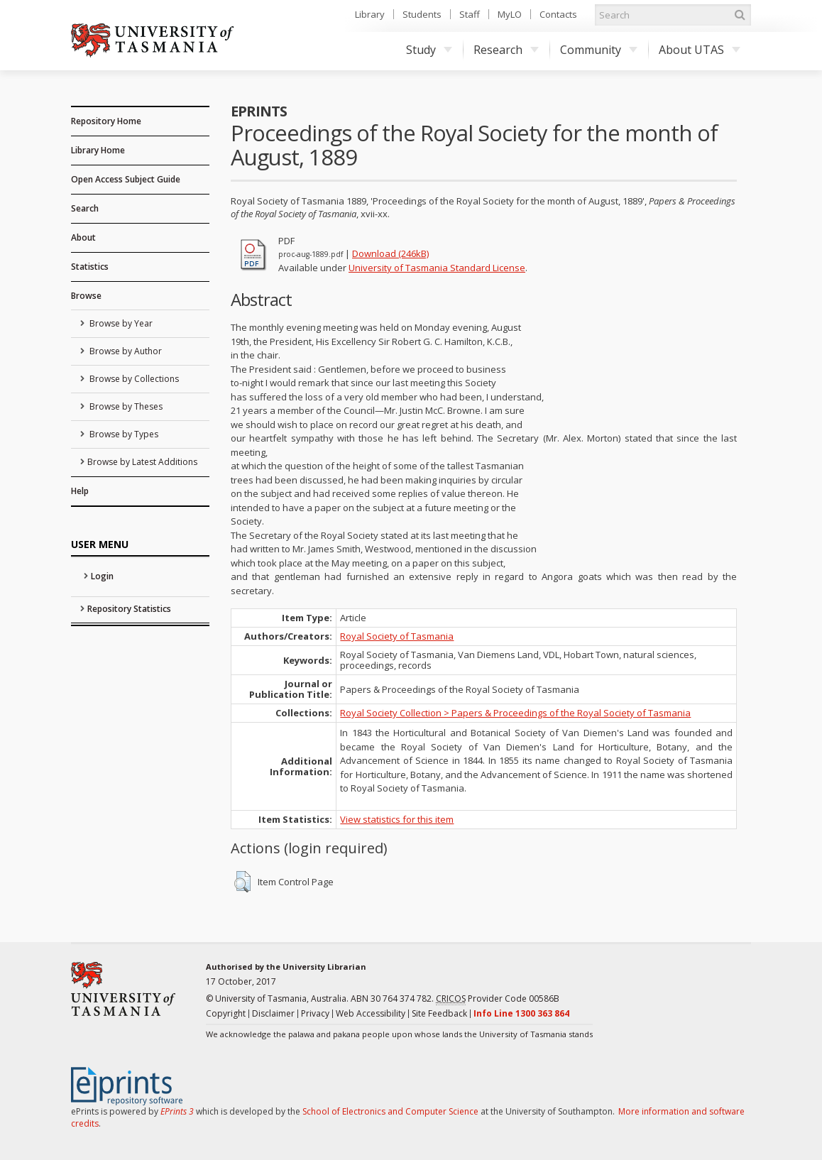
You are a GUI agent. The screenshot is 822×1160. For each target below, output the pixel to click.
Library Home (98, 150)
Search (85, 208)
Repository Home (106, 121)
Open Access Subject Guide (125, 179)
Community (598, 50)
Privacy (315, 1013)
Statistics (90, 267)
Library (370, 14)
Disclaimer (273, 1013)
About (83, 237)
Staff (469, 14)
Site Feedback (439, 1013)
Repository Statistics (129, 609)
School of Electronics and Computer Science (390, 1111)
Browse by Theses (125, 406)
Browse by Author (124, 351)
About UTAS (699, 50)
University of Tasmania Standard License (437, 267)
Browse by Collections (133, 379)
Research (506, 50)
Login (102, 576)
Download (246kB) (390, 253)
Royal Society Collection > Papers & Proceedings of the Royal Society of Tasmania (515, 712)
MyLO (510, 14)
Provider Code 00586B (497, 998)
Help (80, 491)
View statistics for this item (397, 819)
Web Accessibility (370, 1013)
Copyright (226, 1013)
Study (429, 50)
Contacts (558, 14)
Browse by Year (120, 323)
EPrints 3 (177, 1111)
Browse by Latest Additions (142, 462)
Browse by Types (122, 434)
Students (422, 14)
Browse (86, 296)
